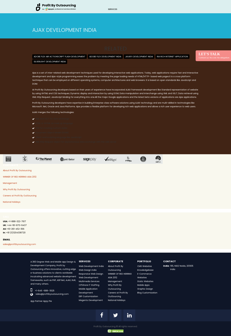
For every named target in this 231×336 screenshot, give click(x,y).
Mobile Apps (143, 285)
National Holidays (11, 201)
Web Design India (87, 270)
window (145, 159)
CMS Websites (144, 266)
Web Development (88, 277)
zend (10, 159)
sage (92, 159)
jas (26, 159)
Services (112, 9)
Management (10, 183)
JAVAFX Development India (139, 56)
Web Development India (91, 266)
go (130, 159)
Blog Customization (147, 292)
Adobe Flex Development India (105, 56)
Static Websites (145, 281)
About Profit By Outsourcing (17, 170)
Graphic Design (145, 288)
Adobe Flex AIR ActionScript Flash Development (59, 56)
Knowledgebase (145, 270)
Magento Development (91, 300)
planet (46, 159)
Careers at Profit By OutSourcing (19, 195)
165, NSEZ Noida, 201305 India (181, 267)
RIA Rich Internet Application (172, 56)
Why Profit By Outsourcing (16, 189)
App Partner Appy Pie (41, 301)
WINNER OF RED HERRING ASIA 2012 (19, 176)
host (69, 159)
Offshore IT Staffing (89, 285)
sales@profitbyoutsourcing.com (19, 244)
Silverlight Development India (50, 61)
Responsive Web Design (91, 273)
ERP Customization (88, 296)
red (160, 159)
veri (113, 159)
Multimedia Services (89, 281)
